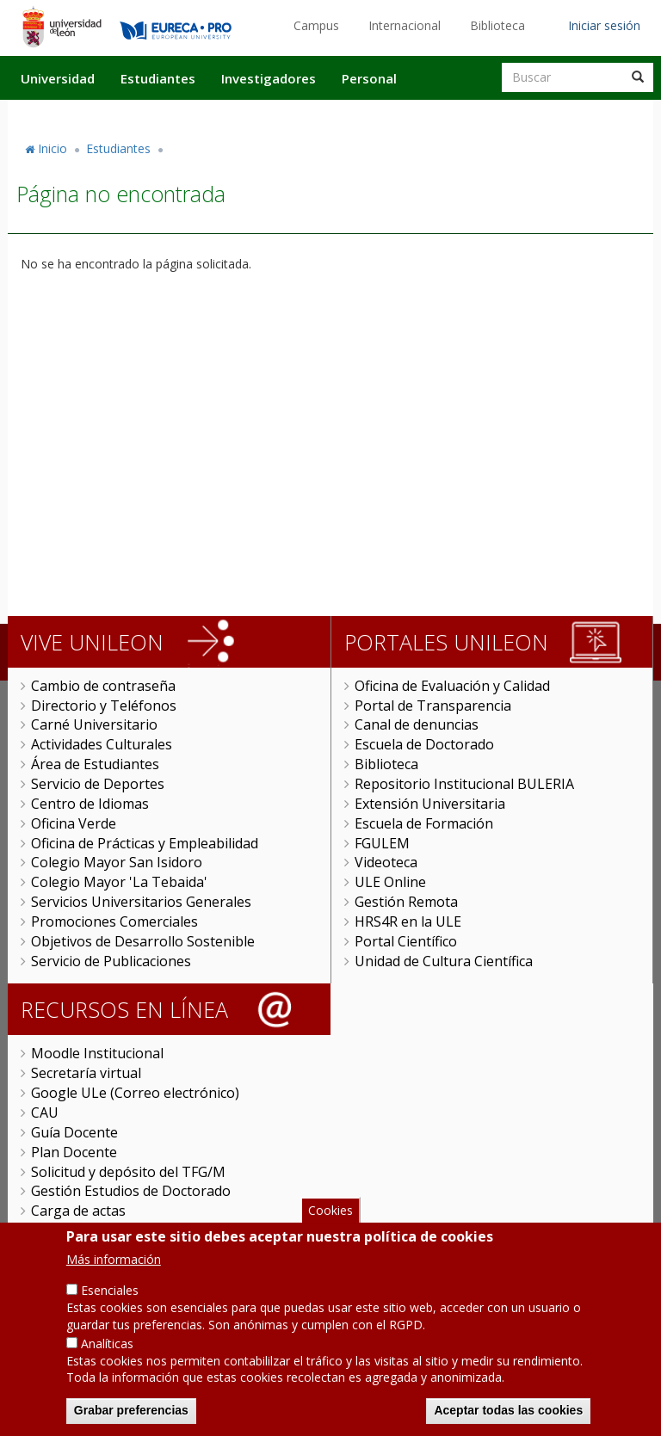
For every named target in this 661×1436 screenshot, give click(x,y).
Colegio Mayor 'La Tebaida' (119, 881)
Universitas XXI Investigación (124, 1230)
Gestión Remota (406, 901)
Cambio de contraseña (103, 685)
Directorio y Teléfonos (103, 705)
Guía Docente (74, 1132)
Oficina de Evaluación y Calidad (452, 685)
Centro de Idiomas (90, 803)
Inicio (52, 148)
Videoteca (386, 862)
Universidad (58, 78)
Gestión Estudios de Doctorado (131, 1190)
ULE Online (390, 881)
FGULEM (382, 843)
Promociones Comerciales (114, 921)
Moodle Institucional (97, 1053)
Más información (113, 1281)
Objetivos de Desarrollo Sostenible (143, 941)
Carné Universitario (94, 724)
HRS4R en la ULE (408, 921)
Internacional (404, 25)
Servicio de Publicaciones (111, 961)
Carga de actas (78, 1210)
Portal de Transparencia (433, 705)
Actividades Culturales (101, 744)
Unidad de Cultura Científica (444, 961)
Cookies (330, 1233)
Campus (316, 25)
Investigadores (268, 78)
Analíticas (107, 1366)
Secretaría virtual (86, 1072)
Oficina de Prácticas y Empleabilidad (144, 843)
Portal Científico (406, 941)
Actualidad (456, 114)
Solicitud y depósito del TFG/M (128, 1171)
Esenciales (110, 1312)
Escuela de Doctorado (424, 744)
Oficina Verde (73, 823)
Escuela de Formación (424, 823)
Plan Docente (74, 1152)
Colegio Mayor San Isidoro (116, 862)
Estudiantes (157, 78)
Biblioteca (497, 25)
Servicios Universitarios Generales (141, 901)
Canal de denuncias (417, 724)
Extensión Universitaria (430, 803)
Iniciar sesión (604, 25)
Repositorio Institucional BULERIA (464, 783)
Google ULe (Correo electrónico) (135, 1092)
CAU (45, 1112)
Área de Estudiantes (95, 764)
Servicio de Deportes (97, 783)
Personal (369, 78)
